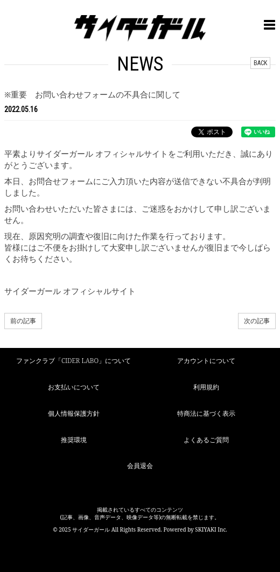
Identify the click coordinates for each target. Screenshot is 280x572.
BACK (260, 63)
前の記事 (23, 320)
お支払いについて (74, 387)
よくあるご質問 (206, 439)
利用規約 (206, 387)
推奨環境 (74, 439)
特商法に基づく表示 (206, 413)
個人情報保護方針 (74, 413)
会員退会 (140, 465)
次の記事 (257, 320)
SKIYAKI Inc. (211, 529)
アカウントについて (206, 360)
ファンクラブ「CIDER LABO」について (73, 360)
